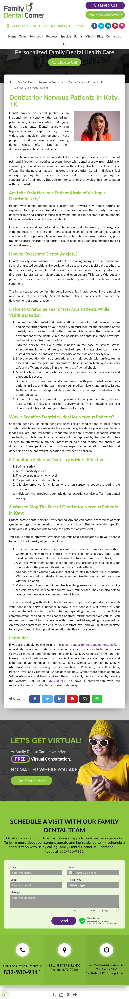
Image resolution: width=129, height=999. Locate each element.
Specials (65, 36)
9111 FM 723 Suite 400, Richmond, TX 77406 (46, 26)
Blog (100, 36)
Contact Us (113, 36)
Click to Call (64, 62)
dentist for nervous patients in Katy (95, 644)
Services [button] (36, 36)
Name (14, 867)
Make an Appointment (61, 995)
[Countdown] (105, 911)
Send (64, 920)
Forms (78, 36)
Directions (68, 995)
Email (13, 879)
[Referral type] (93, 885)
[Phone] (93, 872)
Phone (71, 867)
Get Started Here (31, 780)
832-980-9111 (105, 5)
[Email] (36, 885)
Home (12, 36)
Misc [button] (89, 36)
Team (23, 36)
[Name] (36, 872)
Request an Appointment (105, 15)
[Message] (64, 901)
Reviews (52, 36)
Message (15, 892)
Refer (75, 995)
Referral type (74, 879)
